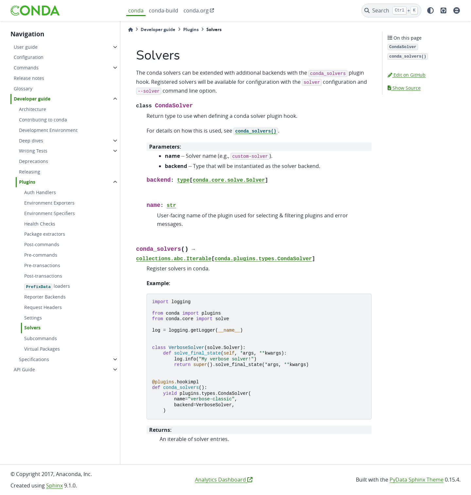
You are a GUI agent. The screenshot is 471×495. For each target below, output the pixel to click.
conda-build (163, 10)
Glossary (23, 88)
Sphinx (54, 485)
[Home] (130, 29)
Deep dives (31, 141)
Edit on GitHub (407, 75)
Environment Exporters (49, 203)
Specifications (34, 359)
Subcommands (40, 338)
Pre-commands (40, 255)
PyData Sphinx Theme (417, 479)
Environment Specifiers (49, 213)
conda (136, 10)
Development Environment (48, 130)
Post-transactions (43, 276)
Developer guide (32, 99)
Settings (33, 318)
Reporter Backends (45, 297)
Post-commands (41, 244)
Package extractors (44, 234)
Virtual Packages (42, 349)
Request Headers (43, 307)
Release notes (29, 78)
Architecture (32, 109)
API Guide (24, 369)
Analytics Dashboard (224, 479)
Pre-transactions (42, 265)
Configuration (29, 57)
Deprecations (33, 161)
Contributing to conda (43, 120)
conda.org (196, 10)
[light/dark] (430, 10)
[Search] (391, 10)
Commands (26, 67)
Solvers (32, 327)
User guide (26, 47)
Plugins (27, 182)
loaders (47, 286)
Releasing (29, 172)
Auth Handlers (40, 192)
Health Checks (39, 224)
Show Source (404, 88)
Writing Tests (33, 151)
